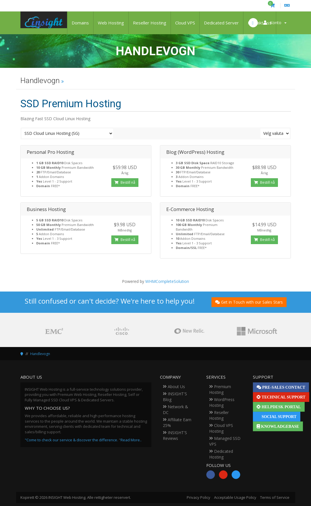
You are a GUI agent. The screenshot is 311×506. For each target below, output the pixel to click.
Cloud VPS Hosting (221, 428)
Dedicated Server (221, 23)
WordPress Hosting (221, 402)
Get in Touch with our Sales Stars (249, 302)
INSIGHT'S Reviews (175, 435)
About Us (174, 386)
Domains (80, 23)
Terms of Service (274, 497)
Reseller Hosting (149, 23)
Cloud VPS (185, 23)
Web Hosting (111, 23)
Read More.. (131, 439)
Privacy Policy (198, 497)
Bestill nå (125, 182)
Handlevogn (40, 353)
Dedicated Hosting (221, 454)
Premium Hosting (220, 389)
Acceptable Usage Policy (235, 497)
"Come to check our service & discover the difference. (71, 439)
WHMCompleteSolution (167, 281)
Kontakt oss (260, 23)
